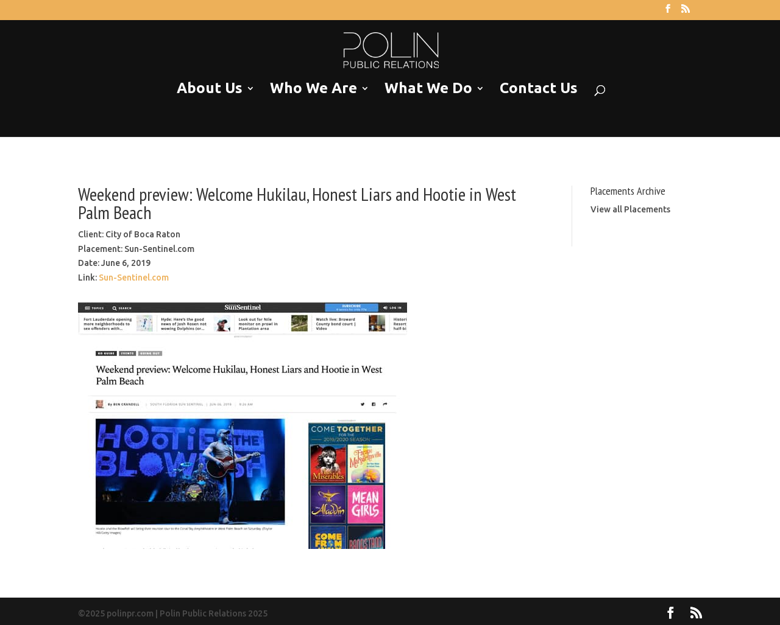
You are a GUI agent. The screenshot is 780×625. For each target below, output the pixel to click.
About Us (210, 88)
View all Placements (630, 209)
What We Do (428, 88)
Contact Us (539, 88)
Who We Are (313, 88)
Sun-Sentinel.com (134, 277)
